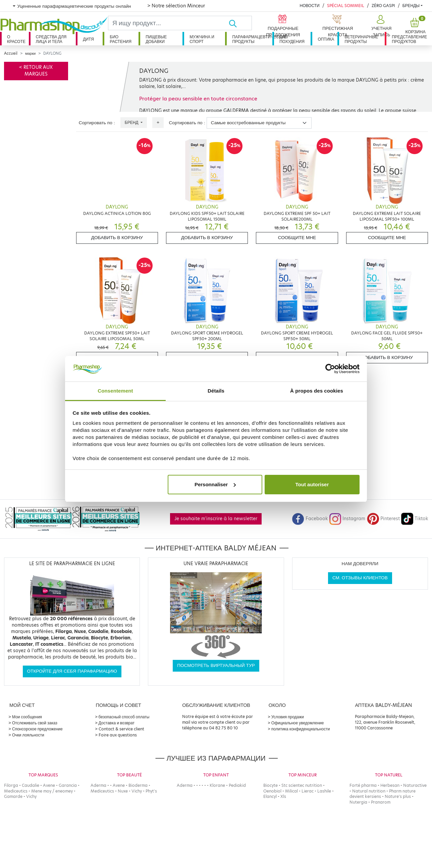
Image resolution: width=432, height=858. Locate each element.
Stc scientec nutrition (301, 785)
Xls (283, 796)
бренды (411, 5)
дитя (88, 39)
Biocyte (270, 785)
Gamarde (13, 796)
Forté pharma (363, 785)
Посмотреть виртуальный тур (216, 665)
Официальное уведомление (297, 723)
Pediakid (237, 785)
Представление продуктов (409, 39)
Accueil (10, 53)
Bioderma (138, 785)
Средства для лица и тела (51, 39)
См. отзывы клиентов (360, 578)
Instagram (347, 518)
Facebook (310, 518)
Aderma (98, 785)
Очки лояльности (28, 735)
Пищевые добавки (156, 39)
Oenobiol (272, 791)
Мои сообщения (27, 717)
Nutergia (358, 802)
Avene (49, 785)
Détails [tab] (216, 391)
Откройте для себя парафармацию (72, 671)
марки (30, 53)
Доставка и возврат (116, 723)
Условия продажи (287, 717)
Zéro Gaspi (383, 5)
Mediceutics (16, 791)
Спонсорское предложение (37, 729)
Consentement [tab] (115, 391)
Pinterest (383, 518)
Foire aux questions (118, 735)
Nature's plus (398, 796)
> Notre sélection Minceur (176, 5)
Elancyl (270, 796)
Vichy (31, 796)
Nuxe (123, 791)
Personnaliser (215, 484)
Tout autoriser (312, 484)
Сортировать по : (97, 123)
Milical (291, 791)
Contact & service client (121, 729)
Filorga (11, 785)
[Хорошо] (240, 23)
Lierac (308, 791)
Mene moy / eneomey (52, 791)
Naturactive (415, 785)
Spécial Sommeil (345, 5)
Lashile (324, 791)
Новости (309, 5)
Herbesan (389, 785)
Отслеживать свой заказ (34, 723)
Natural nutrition (368, 791)
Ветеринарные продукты (361, 39)
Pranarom (380, 802)
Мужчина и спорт (202, 39)
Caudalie (30, 785)
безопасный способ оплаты (124, 717)
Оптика (326, 39)
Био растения (120, 39)
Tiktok (414, 518)
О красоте (16, 39)
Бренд (132, 122)
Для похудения (292, 39)
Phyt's (151, 791)
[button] (380, 26)
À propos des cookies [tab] (316, 391)
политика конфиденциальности (300, 729)
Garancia (68, 785)
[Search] (168, 23)
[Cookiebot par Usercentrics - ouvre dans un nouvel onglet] (330, 369)
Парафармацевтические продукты (252, 39)
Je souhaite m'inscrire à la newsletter (215, 518)
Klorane (217, 785)
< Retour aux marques (36, 70)
